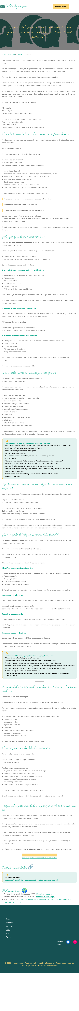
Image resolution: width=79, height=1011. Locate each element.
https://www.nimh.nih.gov (45, 897)
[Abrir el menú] (38, 6)
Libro (8, 933)
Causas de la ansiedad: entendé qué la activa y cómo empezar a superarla (31, 880)
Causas (19, 54)
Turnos (8, 937)
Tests (8, 930)
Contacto (9, 923)
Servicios (9, 926)
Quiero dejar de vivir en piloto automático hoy (39, 858)
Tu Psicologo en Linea (16, 6)
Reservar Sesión (61, 6)
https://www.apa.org (44, 894)
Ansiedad (11, 54)
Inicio (4, 54)
